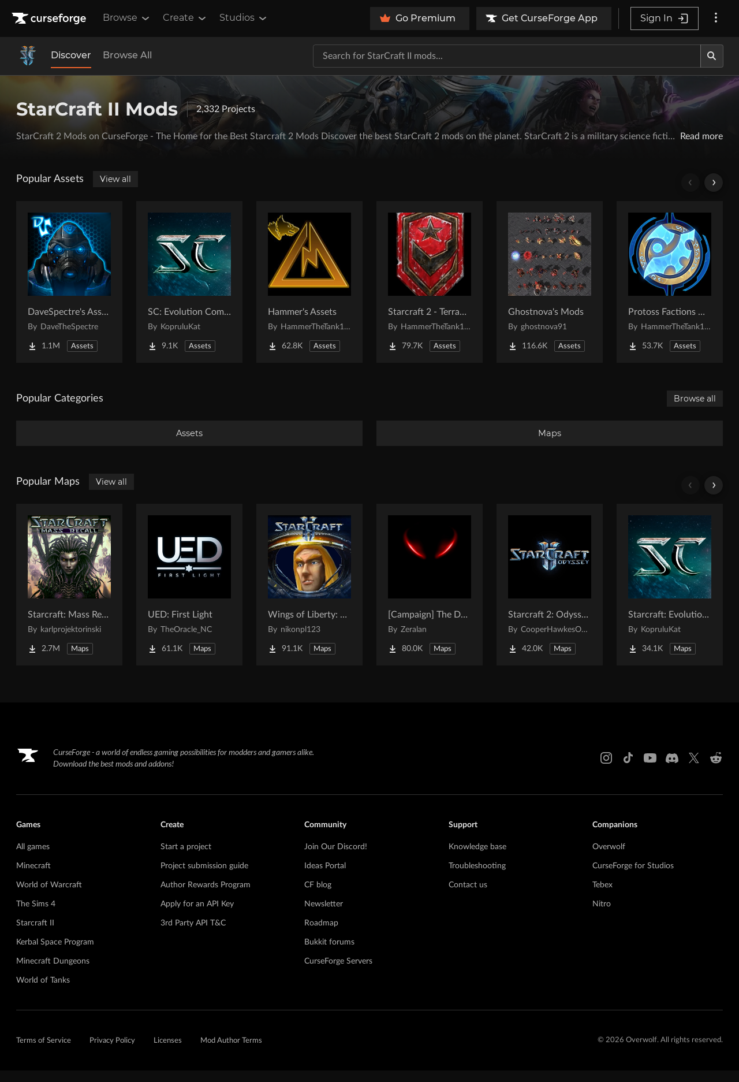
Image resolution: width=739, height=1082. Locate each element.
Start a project (186, 858)
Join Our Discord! (335, 858)
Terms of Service (43, 1052)
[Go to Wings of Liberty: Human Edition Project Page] (309, 596)
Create (185, 18)
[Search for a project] (507, 56)
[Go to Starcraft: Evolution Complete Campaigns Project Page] (670, 596)
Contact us (468, 897)
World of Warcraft (49, 897)
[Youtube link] (650, 769)
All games (33, 858)
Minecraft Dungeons (52, 973)
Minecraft (33, 877)
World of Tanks (43, 992)
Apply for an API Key (197, 916)
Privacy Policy (112, 1052)
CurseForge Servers (338, 973)
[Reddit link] (716, 769)
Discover (71, 55)
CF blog (317, 897)
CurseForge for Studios (633, 877)
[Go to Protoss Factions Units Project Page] (670, 282)
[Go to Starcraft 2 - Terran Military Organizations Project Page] (429, 282)
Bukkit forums (329, 954)
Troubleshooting (477, 877)
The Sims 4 (35, 916)
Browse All (127, 55)
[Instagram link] (606, 769)
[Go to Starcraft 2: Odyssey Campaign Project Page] (550, 596)
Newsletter (323, 916)
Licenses (168, 1052)
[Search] (711, 56)
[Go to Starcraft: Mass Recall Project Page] (69, 596)
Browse (127, 18)
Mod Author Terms (231, 1052)
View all (115, 179)
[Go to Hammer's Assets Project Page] (309, 282)
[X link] (694, 769)
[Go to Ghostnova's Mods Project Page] (550, 282)
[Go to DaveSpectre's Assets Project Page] (69, 282)
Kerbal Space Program (55, 954)
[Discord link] (672, 769)
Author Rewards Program (206, 897)
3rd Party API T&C (193, 935)
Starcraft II (35, 935)
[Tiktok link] (628, 769)
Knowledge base (477, 858)
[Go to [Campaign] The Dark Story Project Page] (429, 596)
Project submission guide (204, 877)
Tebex (602, 897)
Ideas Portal (325, 877)
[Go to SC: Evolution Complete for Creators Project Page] (189, 282)
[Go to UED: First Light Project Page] (189, 596)
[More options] (715, 18)
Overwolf (608, 858)
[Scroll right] (713, 182)
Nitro (601, 916)
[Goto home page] (50, 18)
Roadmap (321, 935)
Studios (243, 18)
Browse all (695, 398)
